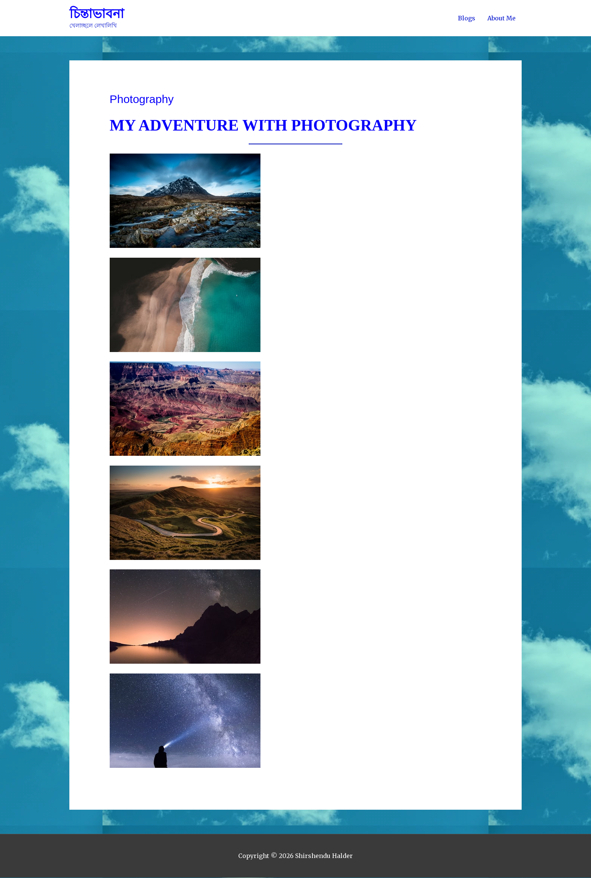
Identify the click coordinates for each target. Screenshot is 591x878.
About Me (501, 18)
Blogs (466, 18)
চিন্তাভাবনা (97, 13)
